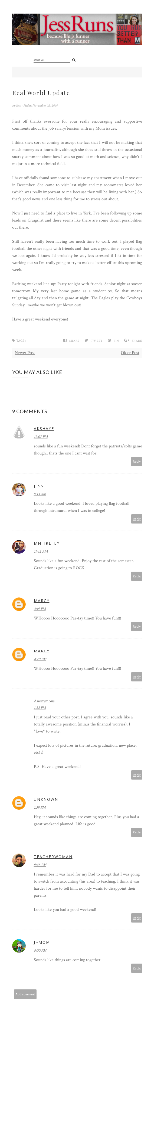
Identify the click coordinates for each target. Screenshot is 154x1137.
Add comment (25, 994)
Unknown (46, 799)
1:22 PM (40, 707)
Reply (137, 461)
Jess (18, 106)
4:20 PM (40, 659)
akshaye (44, 428)
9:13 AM (40, 494)
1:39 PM (39, 807)
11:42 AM (41, 551)
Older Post (130, 352)
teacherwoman (53, 856)
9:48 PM (40, 864)
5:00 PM (40, 950)
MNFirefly (47, 543)
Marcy (42, 600)
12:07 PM (41, 436)
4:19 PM (40, 608)
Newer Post (25, 352)
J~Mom (42, 942)
